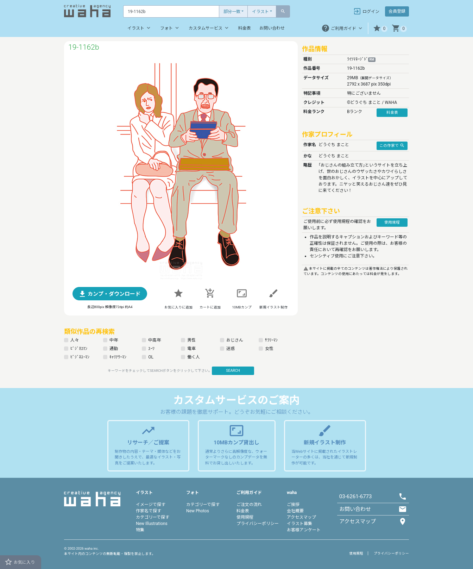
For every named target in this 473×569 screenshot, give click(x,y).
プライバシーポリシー (258, 523)
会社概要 (295, 510)
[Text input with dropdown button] (171, 11)
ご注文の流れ (249, 504)
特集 (140, 529)
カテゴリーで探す (152, 517)
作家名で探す (148, 510)
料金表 (244, 28)
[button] (380, 28)
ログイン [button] (366, 11)
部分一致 (231, 11)
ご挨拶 (293, 504)
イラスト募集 (299, 523)
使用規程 (245, 517)
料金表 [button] (392, 112)
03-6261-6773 (355, 496)
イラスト (260, 11)
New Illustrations (152, 523)
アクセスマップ (301, 517)
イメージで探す (150, 504)
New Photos (197, 510)
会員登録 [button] (397, 11)
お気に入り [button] (19, 562)
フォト (170, 28)
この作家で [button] (392, 145)
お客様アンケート (304, 529)
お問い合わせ (272, 28)
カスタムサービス (209, 28)
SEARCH (233, 370)
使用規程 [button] (392, 222)
